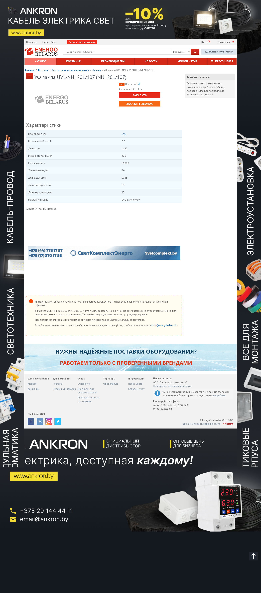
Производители (113, 61)
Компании (73, 61)
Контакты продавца (198, 77)
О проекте (31, 42)
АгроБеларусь (110, 383)
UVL (124, 133)
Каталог (40, 61)
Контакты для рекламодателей (87, 390)
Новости (151, 61)
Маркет (32, 383)
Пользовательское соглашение (88, 399)
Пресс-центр (224, 61)
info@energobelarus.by (164, 325)
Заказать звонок (139, 104)
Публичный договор (64, 388)
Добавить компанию (219, 51)
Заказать (139, 95)
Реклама (57, 383)
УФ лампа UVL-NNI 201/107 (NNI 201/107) (129, 70)
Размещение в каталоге (82, 42)
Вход (204, 42)
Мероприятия (187, 61)
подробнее (219, 395)
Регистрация (224, 42)
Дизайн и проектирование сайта (201, 423)
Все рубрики (181, 51)
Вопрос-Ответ (49, 42)
